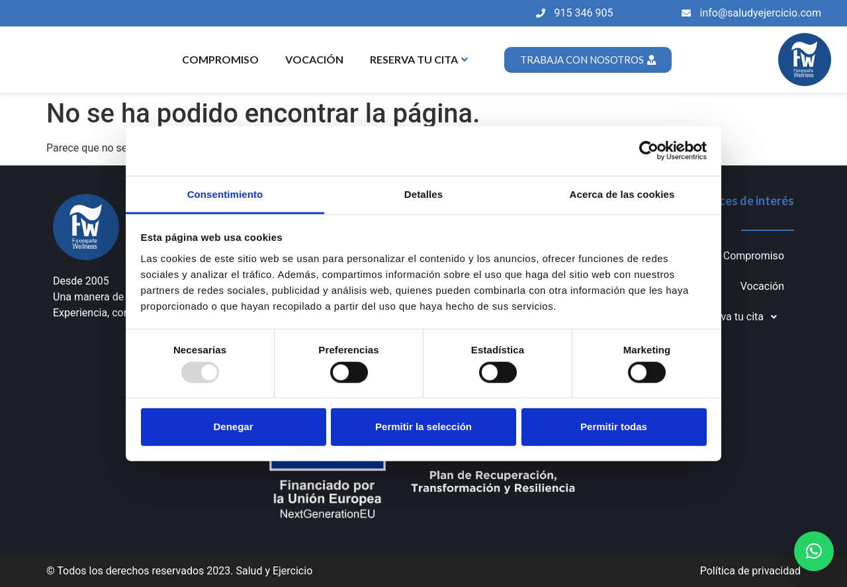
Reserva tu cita (419, 59)
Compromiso (220, 59)
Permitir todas (613, 426)
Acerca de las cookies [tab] (622, 193)
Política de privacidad (750, 570)
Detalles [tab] (423, 193)
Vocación (314, 59)
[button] (814, 551)
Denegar (233, 426)
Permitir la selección (423, 426)
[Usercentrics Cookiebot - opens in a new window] (649, 151)
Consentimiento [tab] (225, 193)
